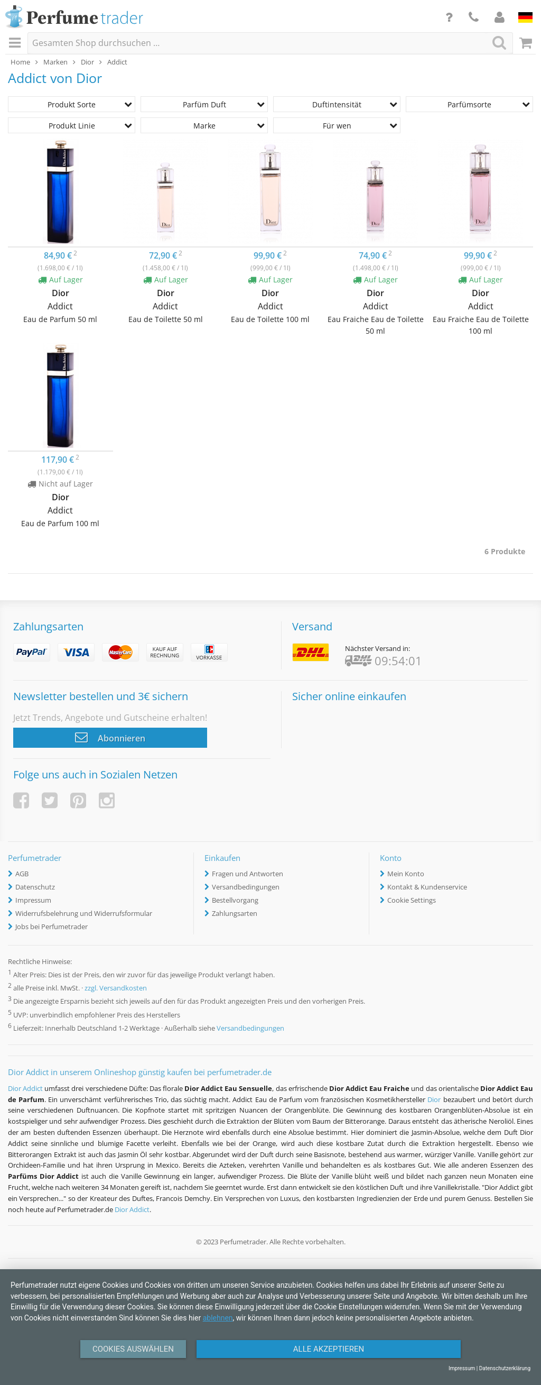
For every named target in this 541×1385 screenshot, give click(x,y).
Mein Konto (405, 873)
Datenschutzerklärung (504, 1368)
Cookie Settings (411, 900)
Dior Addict (25, 1088)
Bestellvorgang (235, 900)
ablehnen (218, 1318)
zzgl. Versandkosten (116, 988)
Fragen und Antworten (247, 873)
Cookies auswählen (133, 1349)
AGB (22, 873)
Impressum (33, 900)
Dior (434, 1099)
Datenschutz (35, 887)
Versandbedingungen (245, 887)
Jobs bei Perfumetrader (51, 926)
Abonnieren (110, 737)
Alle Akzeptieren (328, 1349)
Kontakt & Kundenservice (427, 887)
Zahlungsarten (234, 913)
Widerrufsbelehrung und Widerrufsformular (83, 913)
